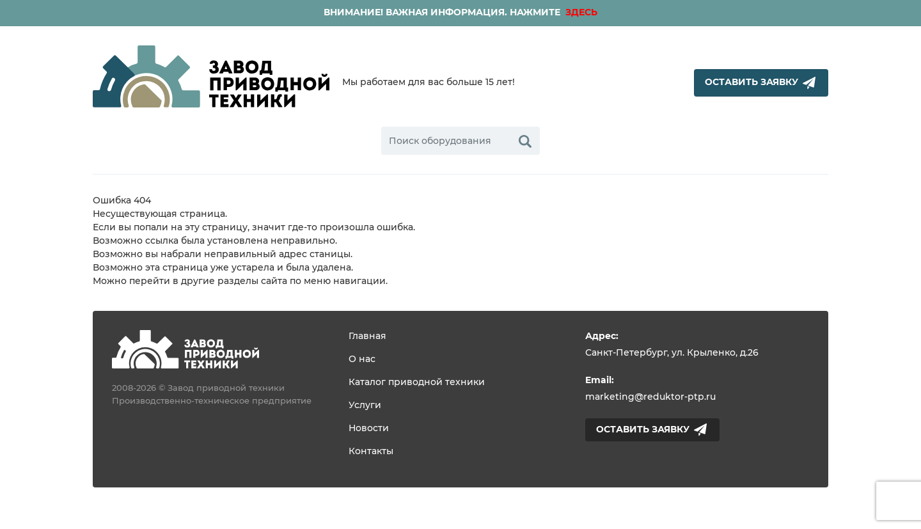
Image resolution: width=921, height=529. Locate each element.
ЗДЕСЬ (580, 12)
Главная (367, 336)
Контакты (371, 451)
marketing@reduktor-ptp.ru (650, 397)
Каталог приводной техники (417, 382)
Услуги (365, 405)
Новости (369, 428)
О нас (362, 359)
